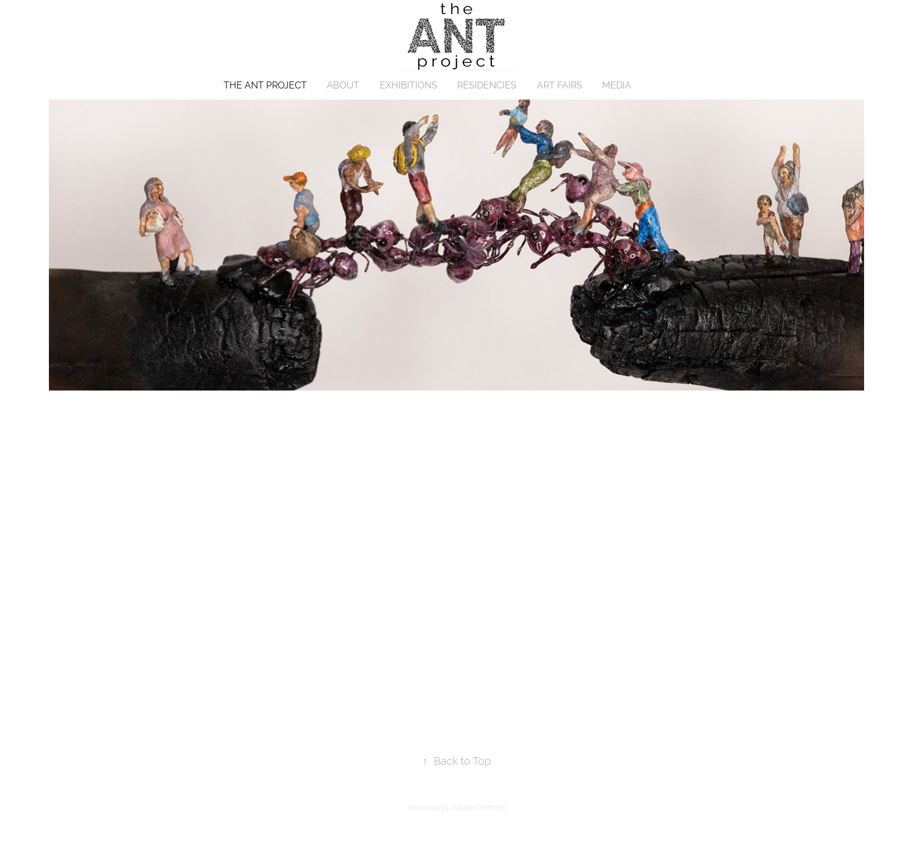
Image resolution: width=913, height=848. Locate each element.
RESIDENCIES (486, 85)
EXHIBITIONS (408, 85)
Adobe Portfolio (478, 807)
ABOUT (343, 85)
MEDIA (616, 85)
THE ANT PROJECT (265, 85)
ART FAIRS (559, 85)
